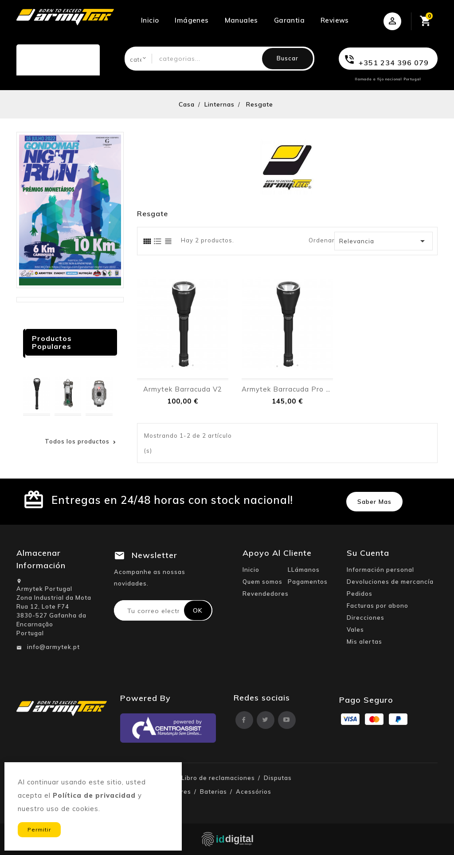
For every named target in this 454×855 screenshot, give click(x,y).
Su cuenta (368, 553)
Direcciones (365, 617)
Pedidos (359, 593)
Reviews (335, 20)
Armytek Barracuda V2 (182, 389)
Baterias (213, 791)
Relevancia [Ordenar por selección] (383, 241)
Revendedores (266, 593)
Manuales (241, 20)
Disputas (278, 777)
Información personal (380, 569)
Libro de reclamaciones (218, 777)
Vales (355, 629)
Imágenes (191, 20)
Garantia (289, 20)
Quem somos (262, 581)
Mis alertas (364, 641)
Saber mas (374, 502)
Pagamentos (308, 581)
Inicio (150, 20)
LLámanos (304, 569)
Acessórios (253, 791)
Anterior (94, 340)
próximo (107, 340)
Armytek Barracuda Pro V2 (288, 389)
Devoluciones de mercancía (390, 581)
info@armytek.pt (53, 646)
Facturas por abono (377, 605)
